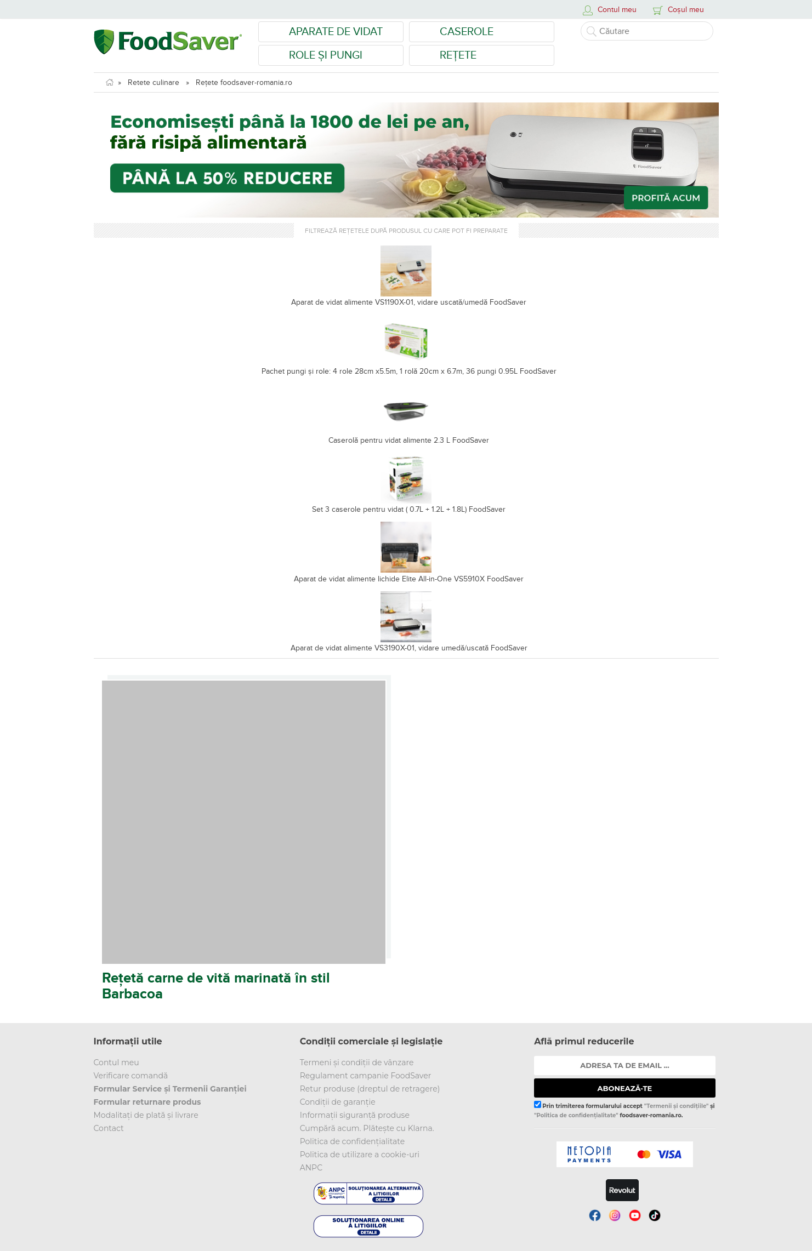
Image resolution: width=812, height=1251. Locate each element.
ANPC (311, 1168)
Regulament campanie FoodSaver (365, 1076)
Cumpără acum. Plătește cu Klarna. (367, 1128)
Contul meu (116, 1062)
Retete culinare (153, 82)
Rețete (458, 55)
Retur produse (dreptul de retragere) (370, 1089)
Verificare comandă (131, 1076)
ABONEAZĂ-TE (625, 1088)
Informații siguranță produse (355, 1115)
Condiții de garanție (338, 1102)
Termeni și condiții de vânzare (357, 1062)
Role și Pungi (325, 55)
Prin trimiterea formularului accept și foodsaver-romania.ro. (624, 1109)
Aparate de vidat (336, 31)
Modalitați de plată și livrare (146, 1115)
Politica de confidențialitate (352, 1141)
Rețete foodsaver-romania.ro (244, 82)
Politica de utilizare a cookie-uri (359, 1154)
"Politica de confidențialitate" (576, 1115)
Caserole (466, 31)
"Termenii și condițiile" (676, 1106)
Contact (109, 1128)
